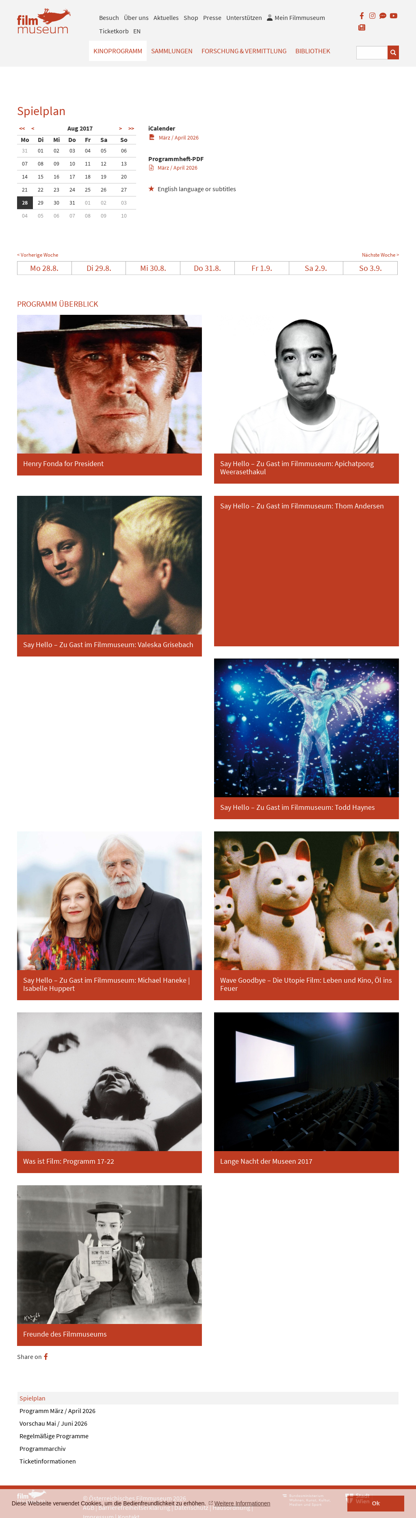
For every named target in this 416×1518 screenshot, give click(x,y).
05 (103, 150)
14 (25, 176)
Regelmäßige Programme (54, 1436)
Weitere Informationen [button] (242, 1503)
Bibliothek (312, 50)
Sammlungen (172, 50)
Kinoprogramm (117, 50)
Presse (212, 17)
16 (56, 176)
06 (124, 150)
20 (124, 176)
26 (103, 189)
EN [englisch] (137, 31)
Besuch (109, 17)
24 (72, 189)
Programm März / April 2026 (57, 1411)
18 (88, 176)
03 (72, 150)
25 (88, 189)
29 (40, 202)
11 (88, 163)
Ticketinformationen (48, 1461)
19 (103, 176)
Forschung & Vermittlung (244, 50)
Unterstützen (244, 17)
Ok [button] (376, 1503)
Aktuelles (166, 17)
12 (103, 163)
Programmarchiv (42, 1448)
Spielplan (33, 1398)
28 (25, 202)
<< (22, 128)
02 (56, 150)
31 (25, 150)
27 (124, 189)
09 (56, 163)
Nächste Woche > (380, 254)
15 (40, 176)
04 (88, 150)
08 (40, 163)
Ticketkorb (114, 31)
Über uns (136, 17)
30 (56, 202)
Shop (191, 17)
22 (40, 189)
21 (25, 189)
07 (25, 163)
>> (131, 128)
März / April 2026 (173, 137)
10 (72, 163)
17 (72, 176)
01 (40, 150)
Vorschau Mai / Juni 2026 (53, 1423)
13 (124, 163)
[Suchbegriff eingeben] (372, 52)
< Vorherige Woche (37, 254)
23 (56, 189)
